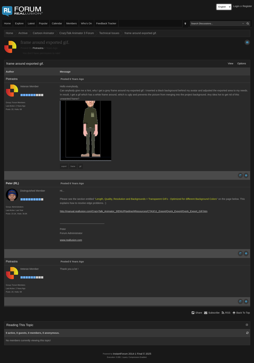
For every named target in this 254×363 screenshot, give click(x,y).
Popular (43, 23)
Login (236, 6)
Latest (31, 23)
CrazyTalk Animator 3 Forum (76, 33)
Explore (19, 23)
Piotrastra (38, 48)
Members (71, 23)
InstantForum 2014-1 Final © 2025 (132, 353)
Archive (23, 33)
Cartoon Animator (43, 33)
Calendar (57, 23)
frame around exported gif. (141, 33)
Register (247, 6)
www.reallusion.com (71, 240)
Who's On (86, 23)
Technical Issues (109, 33)
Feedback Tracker (106, 23)
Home (7, 23)
